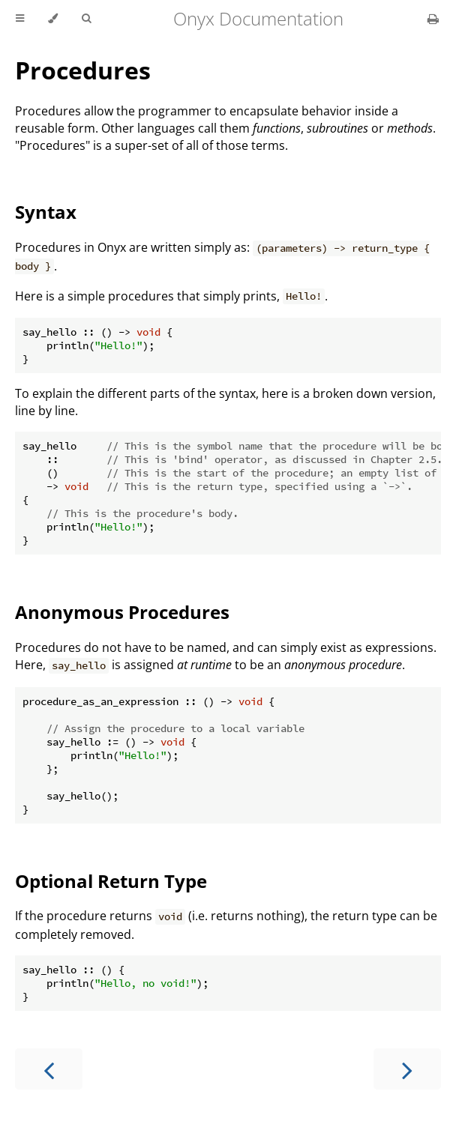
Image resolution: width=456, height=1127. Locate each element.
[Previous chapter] (48, 1069)
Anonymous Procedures (122, 611)
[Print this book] (433, 18)
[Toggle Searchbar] (86, 18)
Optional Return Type (111, 880)
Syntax (45, 211)
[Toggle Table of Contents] (20, 18)
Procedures (83, 70)
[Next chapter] (407, 1069)
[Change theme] (53, 18)
